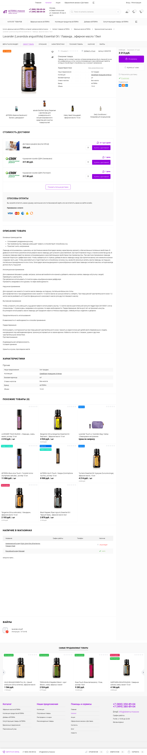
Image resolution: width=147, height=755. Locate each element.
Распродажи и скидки (44, 717)
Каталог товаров (14, 22)
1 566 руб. (20, 688)
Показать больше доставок (58, 187)
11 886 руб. (19, 479)
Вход (128, 3)
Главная (38, 3)
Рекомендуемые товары (45, 721)
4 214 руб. (96, 479)
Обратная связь (11, 752)
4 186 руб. (126, 688)
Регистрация (136, 3)
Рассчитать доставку (128, 74)
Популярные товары (44, 713)
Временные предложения (11, 725)
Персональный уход (9, 729)
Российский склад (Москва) (15, 551)
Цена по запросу (96, 440)
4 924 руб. (58, 440)
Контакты (74, 725)
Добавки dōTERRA (9, 717)
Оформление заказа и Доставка (76, 3)
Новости (74, 733)
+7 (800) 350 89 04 (29, 752)
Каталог (48, 3)
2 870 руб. (58, 518)
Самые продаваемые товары (73, 648)
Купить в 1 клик (131, 67)
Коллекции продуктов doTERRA (13, 713)
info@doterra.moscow (129, 712)
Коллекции (40, 709)
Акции (58, 3)
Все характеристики (95, 68)
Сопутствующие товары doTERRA (14, 721)
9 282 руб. (91, 688)
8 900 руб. (58, 479)
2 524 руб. (56, 688)
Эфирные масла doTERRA (11, 709)
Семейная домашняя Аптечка (101, 75)
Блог (72, 729)
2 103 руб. (19, 518)
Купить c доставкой (101, 148)
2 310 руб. (19, 440)
